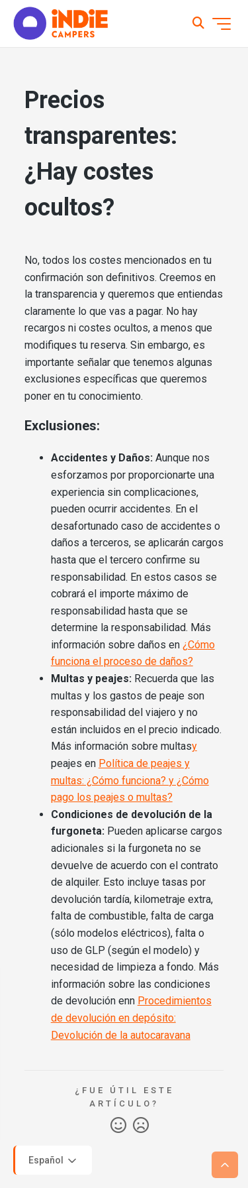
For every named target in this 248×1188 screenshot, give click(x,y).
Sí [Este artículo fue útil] (118, 1125)
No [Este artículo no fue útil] (141, 1125)
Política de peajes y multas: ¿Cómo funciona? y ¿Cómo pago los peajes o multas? (130, 780)
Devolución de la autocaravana (120, 1035)
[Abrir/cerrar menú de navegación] (221, 23)
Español (53, 1160)
